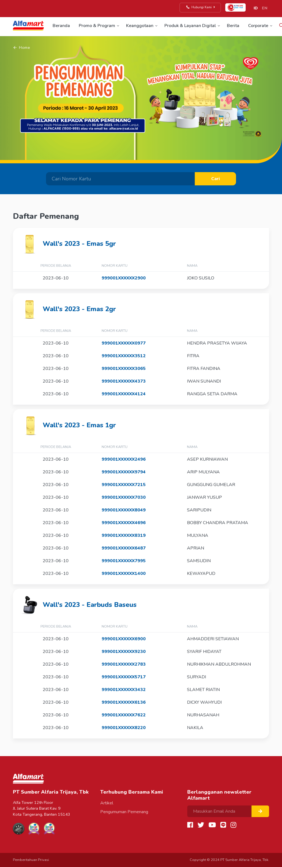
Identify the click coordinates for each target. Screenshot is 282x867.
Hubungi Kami (200, 7)
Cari (215, 179)
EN (264, 8)
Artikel (106, 803)
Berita (233, 26)
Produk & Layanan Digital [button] (190, 26)
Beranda (61, 26)
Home (21, 47)
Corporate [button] (258, 26)
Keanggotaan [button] (139, 26)
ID (256, 8)
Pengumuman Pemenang (124, 812)
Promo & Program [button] (97, 26)
